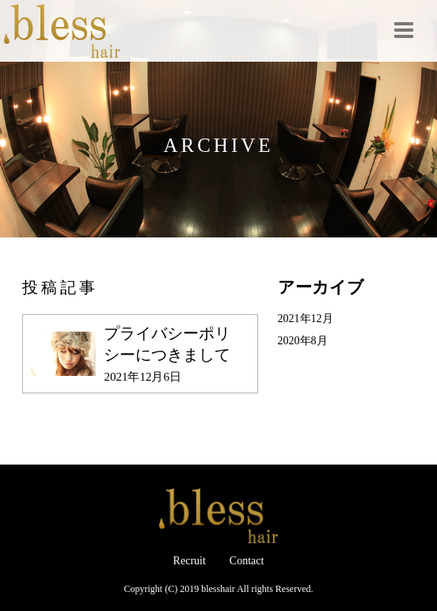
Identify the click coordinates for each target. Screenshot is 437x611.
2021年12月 (305, 318)
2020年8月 (303, 341)
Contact (247, 561)
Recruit (189, 561)
